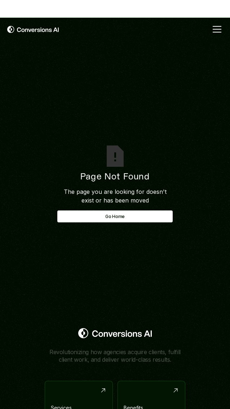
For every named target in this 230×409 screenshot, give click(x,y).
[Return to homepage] (115, 333)
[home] (33, 29)
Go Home (115, 216)
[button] (215, 29)
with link (105, 8)
